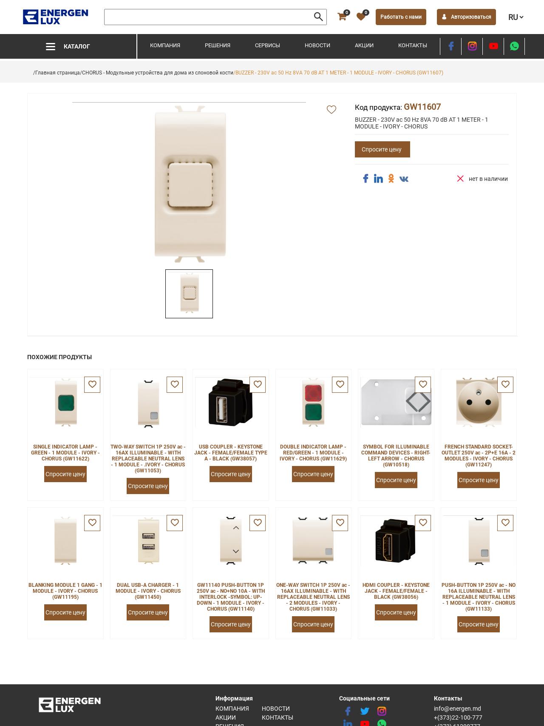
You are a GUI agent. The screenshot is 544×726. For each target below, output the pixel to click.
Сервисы (267, 45)
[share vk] (403, 179)
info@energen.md (457, 708)
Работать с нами (401, 17)
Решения (217, 45)
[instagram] (472, 46)
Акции (364, 45)
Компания (165, 45)
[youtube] (493, 46)
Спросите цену (382, 149)
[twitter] (364, 711)
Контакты (412, 45)
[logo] (56, 17)
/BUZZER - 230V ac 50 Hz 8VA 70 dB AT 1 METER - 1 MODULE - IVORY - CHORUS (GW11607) (338, 73)
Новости (317, 45)
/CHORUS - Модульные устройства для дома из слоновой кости (156, 73)
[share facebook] (365, 178)
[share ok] (391, 178)
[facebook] (450, 46)
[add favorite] (331, 110)
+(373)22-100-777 (458, 717)
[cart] (341, 17)
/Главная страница (56, 73)
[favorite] (361, 17)
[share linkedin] (378, 178)
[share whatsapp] (514, 46)
